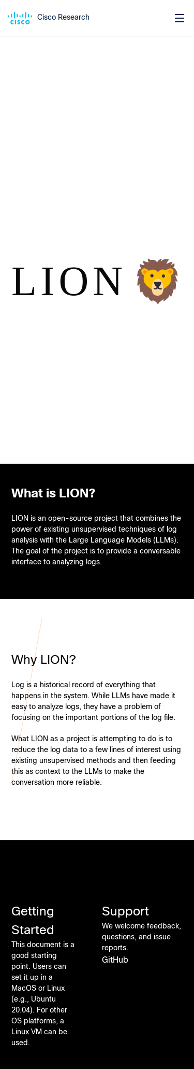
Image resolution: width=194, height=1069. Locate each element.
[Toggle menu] (179, 18)
